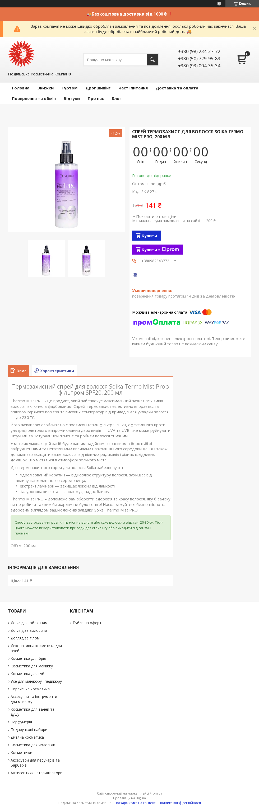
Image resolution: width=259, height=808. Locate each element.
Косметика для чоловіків (33, 744)
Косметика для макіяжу (32, 665)
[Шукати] (152, 59)
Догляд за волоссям (29, 630)
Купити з (160, 249)
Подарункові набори (29, 729)
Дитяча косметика (27, 737)
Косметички (21, 752)
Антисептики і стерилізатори (36, 772)
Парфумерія (21, 721)
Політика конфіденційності (180, 803)
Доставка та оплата (177, 87)
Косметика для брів (28, 658)
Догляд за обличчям (29, 622)
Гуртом (69, 87)
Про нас (96, 98)
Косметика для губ (27, 673)
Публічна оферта (88, 622)
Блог (116, 98)
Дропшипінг (97, 87)
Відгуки (72, 98)
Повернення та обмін (34, 98)
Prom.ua (156, 793)
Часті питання (133, 87)
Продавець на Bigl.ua (129, 798)
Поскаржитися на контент (135, 803)
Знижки (45, 87)
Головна (20, 87)
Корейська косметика (30, 688)
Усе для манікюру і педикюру (36, 681)
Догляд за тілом (25, 637)
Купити (149, 235)
